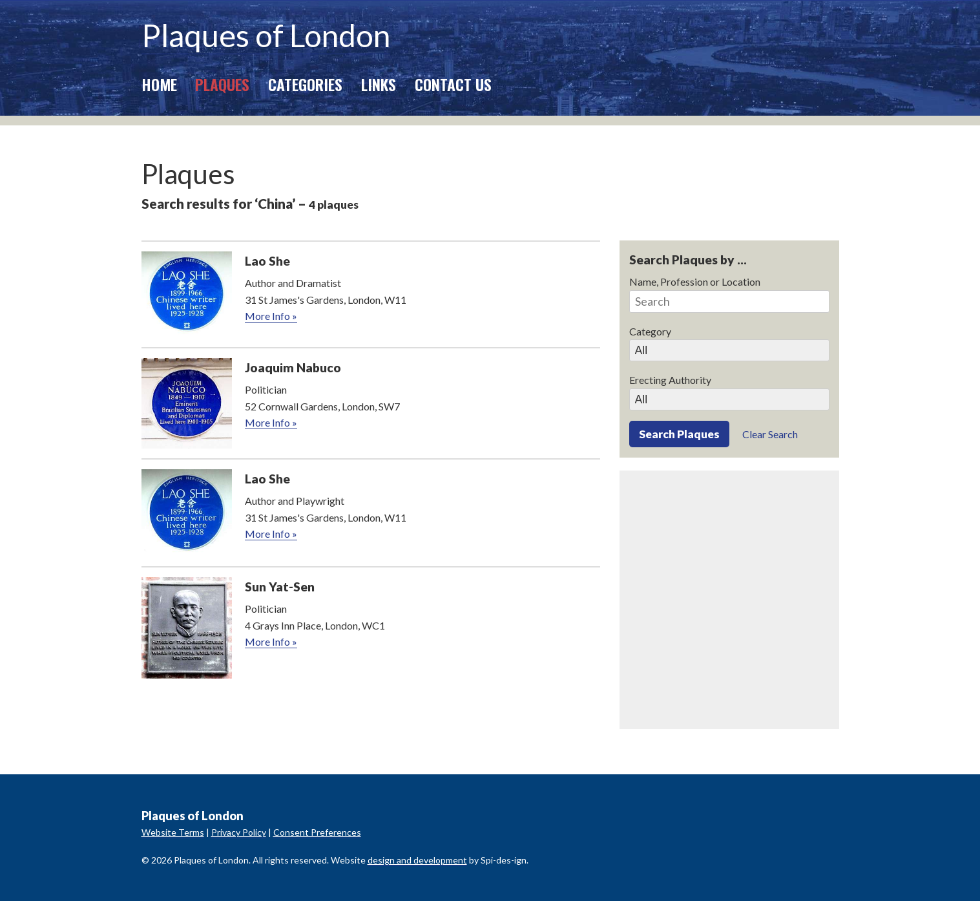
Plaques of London (265, 35)
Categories (305, 84)
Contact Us (453, 84)
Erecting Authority (670, 380)
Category (650, 331)
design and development (417, 859)
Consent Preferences (317, 832)
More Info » (271, 316)
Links (378, 84)
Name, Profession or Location (694, 281)
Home (159, 84)
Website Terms (172, 832)
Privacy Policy (238, 832)
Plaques (222, 84)
